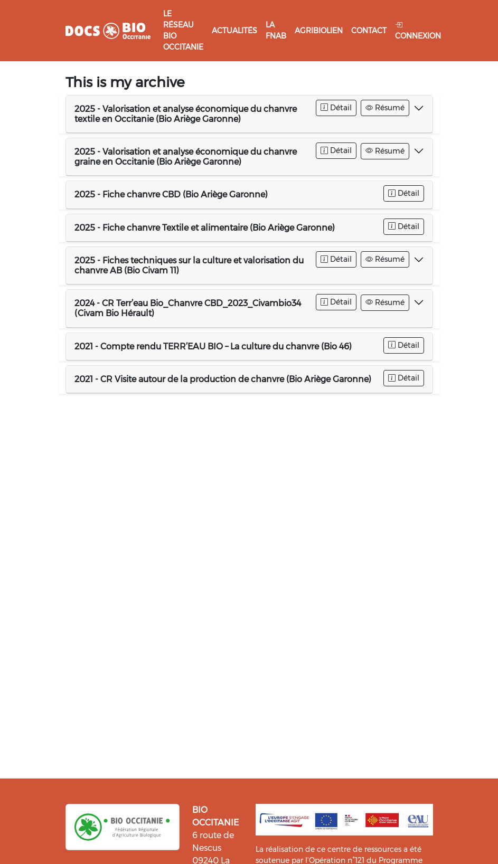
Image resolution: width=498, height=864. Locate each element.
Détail (336, 107)
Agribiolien (319, 30)
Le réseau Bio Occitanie (183, 30)
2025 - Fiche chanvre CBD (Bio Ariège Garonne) (171, 194)
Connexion (418, 30)
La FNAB (276, 30)
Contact (369, 30)
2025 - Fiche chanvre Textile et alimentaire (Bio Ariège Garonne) (204, 228)
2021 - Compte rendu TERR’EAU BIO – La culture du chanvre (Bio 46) (213, 346)
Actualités (234, 30)
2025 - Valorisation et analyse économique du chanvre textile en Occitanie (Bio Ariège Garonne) (185, 114)
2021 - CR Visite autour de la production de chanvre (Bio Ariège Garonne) (222, 379)
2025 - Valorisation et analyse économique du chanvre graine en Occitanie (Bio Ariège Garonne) (185, 157)
